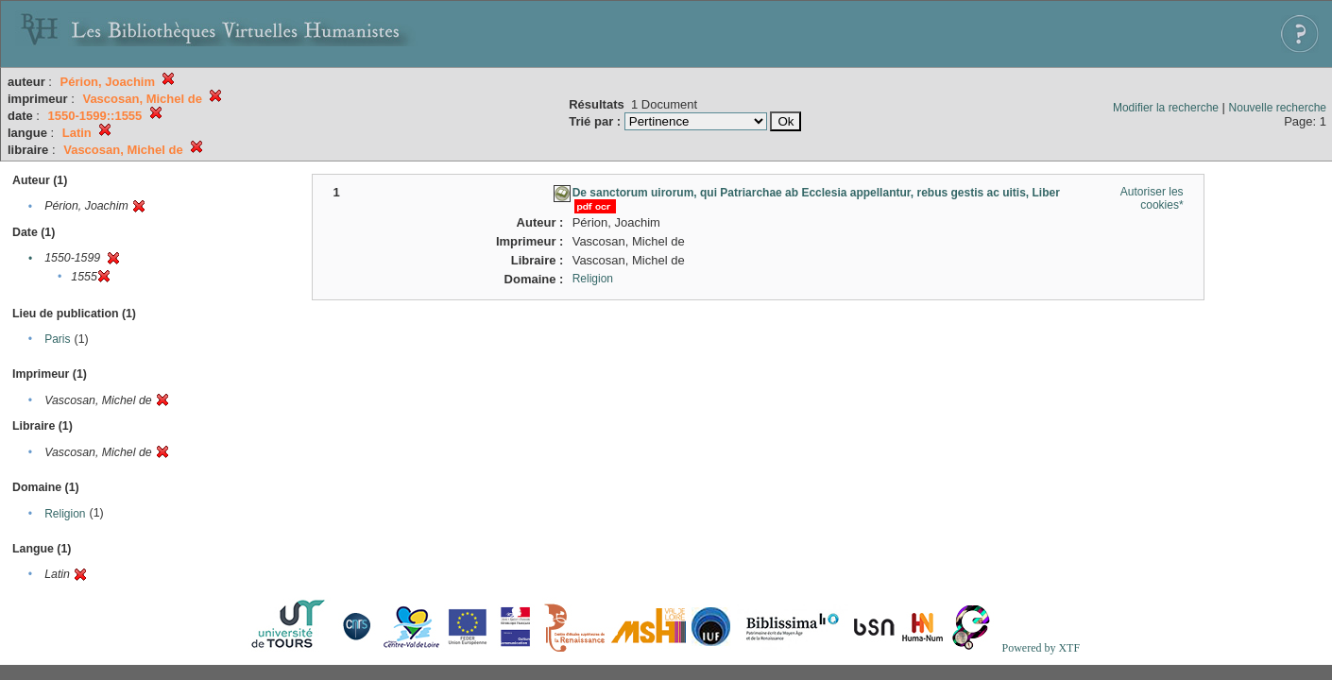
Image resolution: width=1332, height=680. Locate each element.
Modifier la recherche (1166, 107)
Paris (57, 339)
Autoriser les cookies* (1152, 198)
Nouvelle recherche (1277, 107)
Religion (64, 513)
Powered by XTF (1040, 647)
